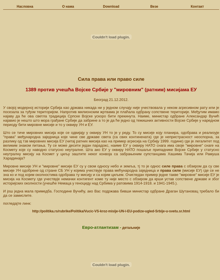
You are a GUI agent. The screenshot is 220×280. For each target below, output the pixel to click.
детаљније (131, 228)
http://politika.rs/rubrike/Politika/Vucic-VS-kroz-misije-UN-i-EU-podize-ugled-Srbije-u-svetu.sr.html (111, 211)
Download (111, 7)
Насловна (25, 7)
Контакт (197, 7)
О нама (68, 7)
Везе (154, 7)
